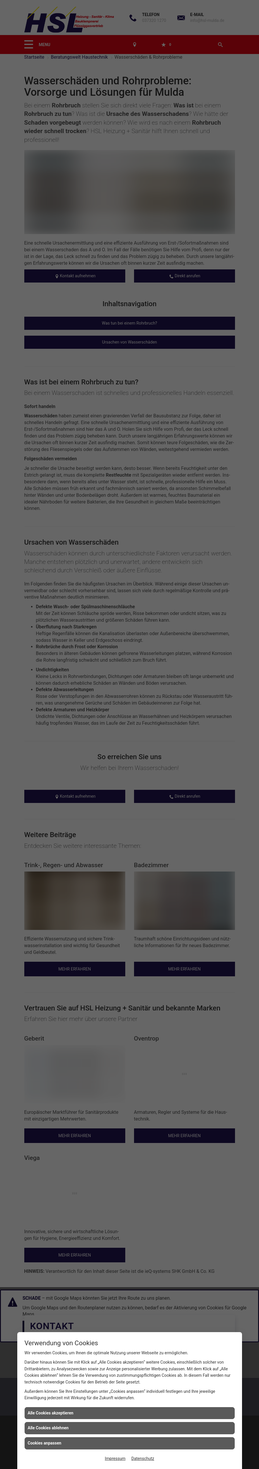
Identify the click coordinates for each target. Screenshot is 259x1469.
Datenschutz (142, 1458)
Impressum (115, 1458)
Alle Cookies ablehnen (48, 1428)
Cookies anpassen (44, 1443)
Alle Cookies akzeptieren (50, 1413)
